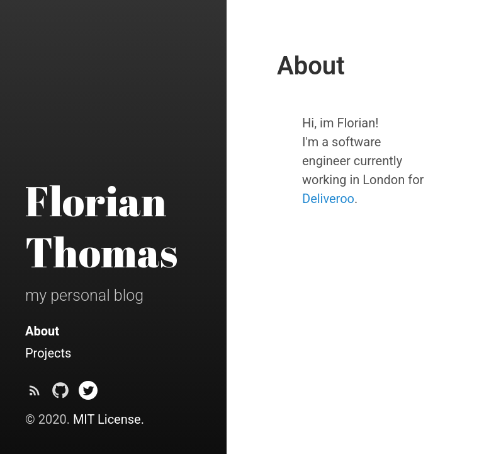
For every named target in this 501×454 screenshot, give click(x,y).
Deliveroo (328, 198)
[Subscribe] (34, 393)
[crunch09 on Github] (60, 393)
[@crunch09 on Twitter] (88, 393)
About (42, 331)
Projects (48, 353)
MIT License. (108, 419)
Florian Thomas (101, 226)
